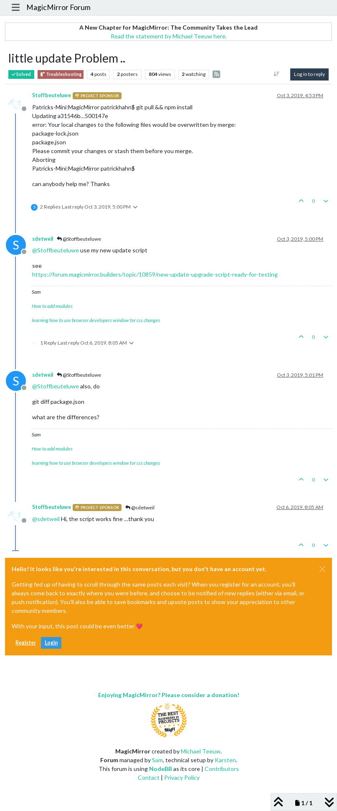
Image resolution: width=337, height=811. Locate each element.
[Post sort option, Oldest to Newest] (277, 74)
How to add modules (52, 306)
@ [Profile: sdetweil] (46, 518)
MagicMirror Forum (58, 7)
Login (51, 643)
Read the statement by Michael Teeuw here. (169, 36)
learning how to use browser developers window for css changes (96, 320)
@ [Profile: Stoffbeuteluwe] (55, 250)
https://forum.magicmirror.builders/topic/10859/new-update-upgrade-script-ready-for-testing (155, 274)
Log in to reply (309, 74)
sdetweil (42, 239)
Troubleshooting (60, 74)
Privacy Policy (182, 777)
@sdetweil (140, 507)
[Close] (322, 569)
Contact (149, 777)
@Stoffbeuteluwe (79, 239)
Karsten (225, 759)
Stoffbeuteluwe (51, 95)
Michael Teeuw (200, 751)
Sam (157, 759)
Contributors (222, 768)
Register (25, 643)
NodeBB (160, 768)
